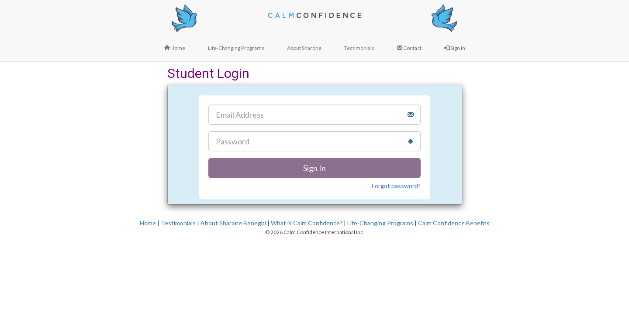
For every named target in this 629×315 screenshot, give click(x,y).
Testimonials (178, 223)
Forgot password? (396, 185)
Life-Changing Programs (380, 223)
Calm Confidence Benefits (454, 223)
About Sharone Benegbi (233, 223)
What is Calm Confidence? (306, 223)
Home (148, 223)
